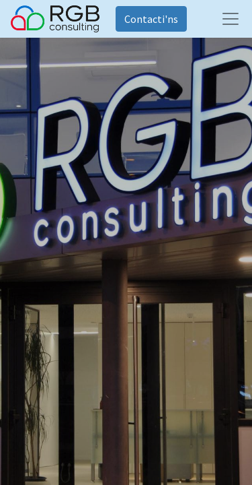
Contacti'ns (151, 19)
